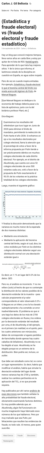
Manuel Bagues (9, 94)
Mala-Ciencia (8, 435)
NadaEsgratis (31, 62)
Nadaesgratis (8, 441)
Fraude (20, 435)
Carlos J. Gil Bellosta (15, 3)
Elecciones (31, 435)
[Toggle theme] (30, 3)
